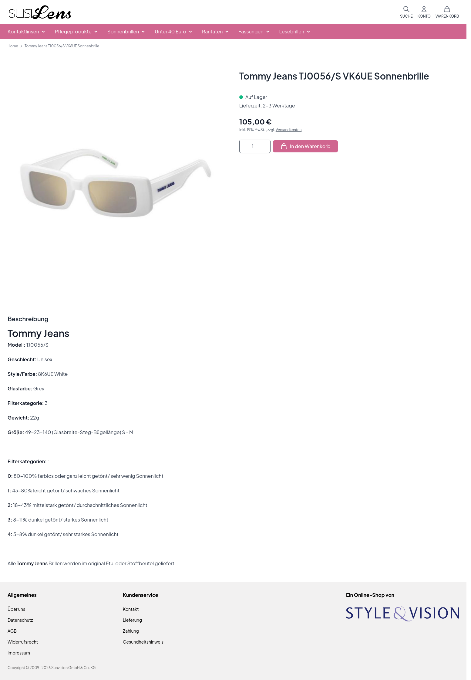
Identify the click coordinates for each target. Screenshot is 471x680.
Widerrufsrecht (23, 641)
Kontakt (131, 609)
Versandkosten (289, 129)
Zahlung (131, 631)
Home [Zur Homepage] (13, 46)
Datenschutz (20, 620)
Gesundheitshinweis (143, 641)
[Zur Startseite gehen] (40, 12)
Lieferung (132, 620)
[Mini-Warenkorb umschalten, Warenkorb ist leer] (447, 12)
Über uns (16, 609)
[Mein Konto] (424, 12)
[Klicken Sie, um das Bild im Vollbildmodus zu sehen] (117, 180)
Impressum (19, 652)
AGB (12, 631)
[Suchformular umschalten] (406, 12)
